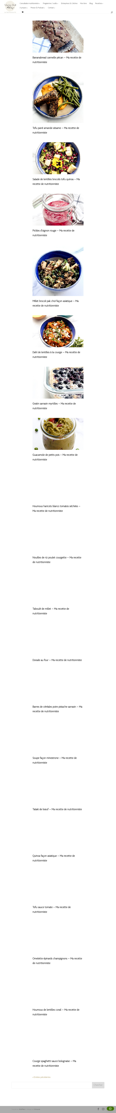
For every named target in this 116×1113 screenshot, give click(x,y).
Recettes (98, 4)
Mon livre (83, 4)
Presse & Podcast (37, 8)
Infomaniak (37, 1109)
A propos (23, 8)
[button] (110, 1109)
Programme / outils (50, 4)
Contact (51, 8)
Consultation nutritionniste (29, 4)
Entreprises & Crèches (69, 4)
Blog (91, 4)
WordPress (22, 1109)
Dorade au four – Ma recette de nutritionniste (57, 660)
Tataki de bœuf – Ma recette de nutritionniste (57, 809)
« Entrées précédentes (41, 1077)
